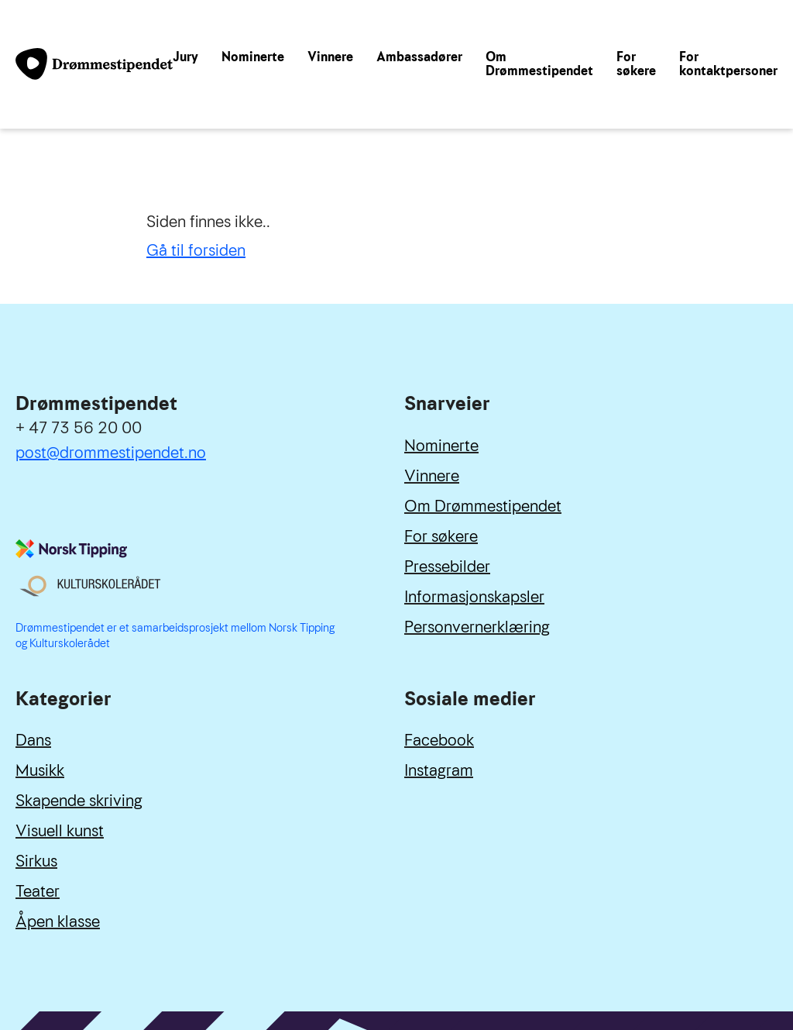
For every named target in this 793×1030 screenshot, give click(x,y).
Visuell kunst (59, 831)
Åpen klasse (57, 921)
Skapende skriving (78, 800)
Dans (33, 740)
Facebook (439, 740)
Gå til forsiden (195, 250)
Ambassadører (419, 57)
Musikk (39, 770)
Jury (185, 57)
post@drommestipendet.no (110, 452)
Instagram (438, 770)
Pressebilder (447, 566)
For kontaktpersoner (728, 64)
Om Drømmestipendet (539, 64)
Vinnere (330, 57)
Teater (37, 891)
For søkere (636, 64)
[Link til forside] (94, 64)
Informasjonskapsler (474, 597)
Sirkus (36, 861)
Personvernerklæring (477, 627)
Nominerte (252, 57)
